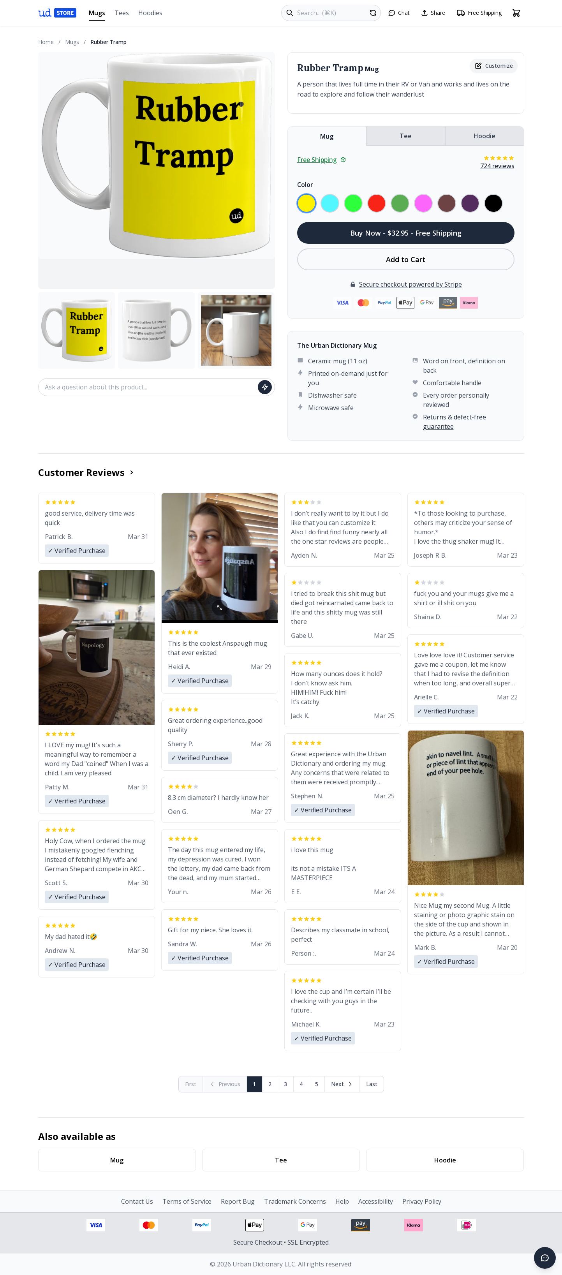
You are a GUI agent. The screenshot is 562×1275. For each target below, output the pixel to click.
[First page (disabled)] (191, 1084)
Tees (122, 13)
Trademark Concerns (295, 1201)
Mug (326, 136)
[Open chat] (399, 13)
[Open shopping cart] (516, 13)
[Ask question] (265, 387)
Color (305, 184)
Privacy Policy (421, 1201)
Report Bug (238, 1201)
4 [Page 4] (301, 1084)
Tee (406, 136)
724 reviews (497, 166)
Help (342, 1201)
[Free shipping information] (479, 13)
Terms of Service (186, 1201)
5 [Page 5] (316, 1084)
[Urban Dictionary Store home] (57, 13)
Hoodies (150, 13)
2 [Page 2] (269, 1084)
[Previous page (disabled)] (225, 1084)
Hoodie (484, 136)
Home (46, 42)
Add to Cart (405, 259)
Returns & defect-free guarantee (454, 422)
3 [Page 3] (285, 1084)
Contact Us (137, 1201)
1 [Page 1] (254, 1084)
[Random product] (373, 13)
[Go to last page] (372, 1084)
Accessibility (375, 1201)
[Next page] (342, 1084)
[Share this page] (433, 13)
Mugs (97, 15)
